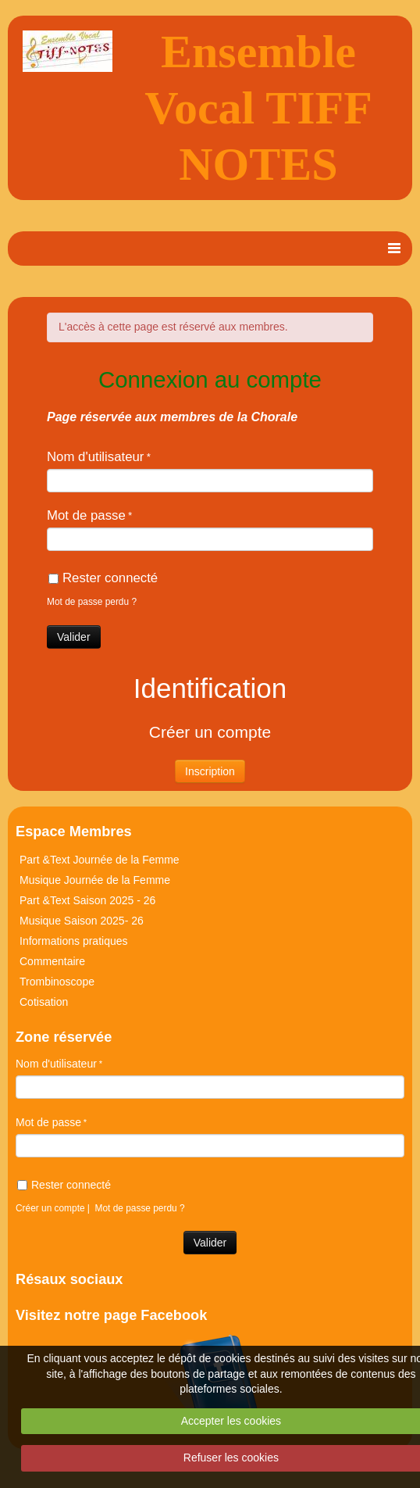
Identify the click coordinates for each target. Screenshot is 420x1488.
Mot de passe (86, 515)
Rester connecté (103, 578)
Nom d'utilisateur (95, 456)
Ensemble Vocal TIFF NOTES (258, 108)
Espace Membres (74, 831)
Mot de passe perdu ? (92, 601)
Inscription (210, 771)
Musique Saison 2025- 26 (82, 920)
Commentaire (52, 961)
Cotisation (44, 1002)
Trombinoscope (57, 981)
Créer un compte (50, 1208)
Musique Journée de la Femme (95, 880)
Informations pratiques (74, 941)
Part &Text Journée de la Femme (100, 859)
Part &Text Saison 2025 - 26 (87, 900)
